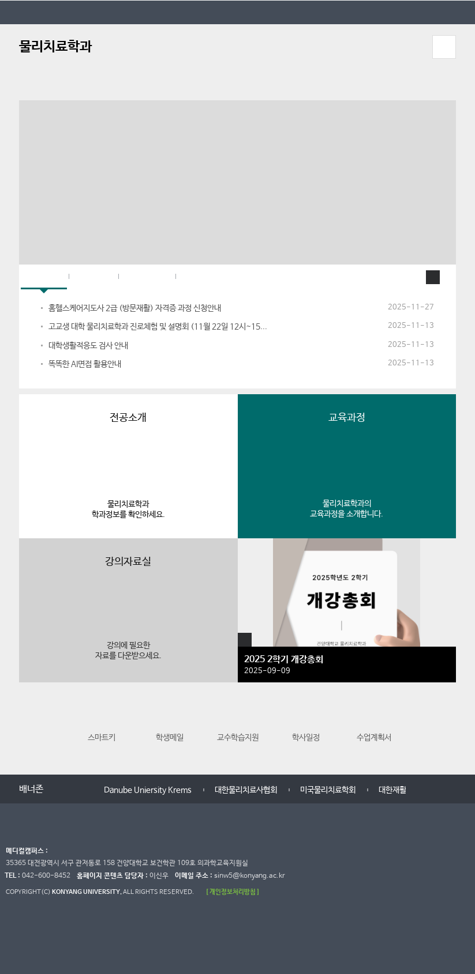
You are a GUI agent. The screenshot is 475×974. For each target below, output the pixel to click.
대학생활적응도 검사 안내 (88, 345)
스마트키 (101, 722)
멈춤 (73, 790)
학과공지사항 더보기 (433, 277)
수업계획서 (374, 722)
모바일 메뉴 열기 (444, 47)
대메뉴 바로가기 (0, 0)
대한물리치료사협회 (246, 790)
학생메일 (170, 722)
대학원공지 (147, 277)
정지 (25, 86)
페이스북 (200, 277)
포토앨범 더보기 (245, 640)
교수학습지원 (238, 722)
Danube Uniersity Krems (148, 790)
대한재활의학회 (403, 790)
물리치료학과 (55, 47)
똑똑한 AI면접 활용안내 (84, 364)
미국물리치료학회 (328, 790)
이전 (29, 727)
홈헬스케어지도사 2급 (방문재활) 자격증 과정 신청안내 (134, 308)
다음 (446, 727)
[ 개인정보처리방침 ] (232, 892)
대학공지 (93, 277)
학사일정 (306, 722)
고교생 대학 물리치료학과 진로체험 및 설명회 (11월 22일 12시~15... (157, 326)
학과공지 (44, 277)
